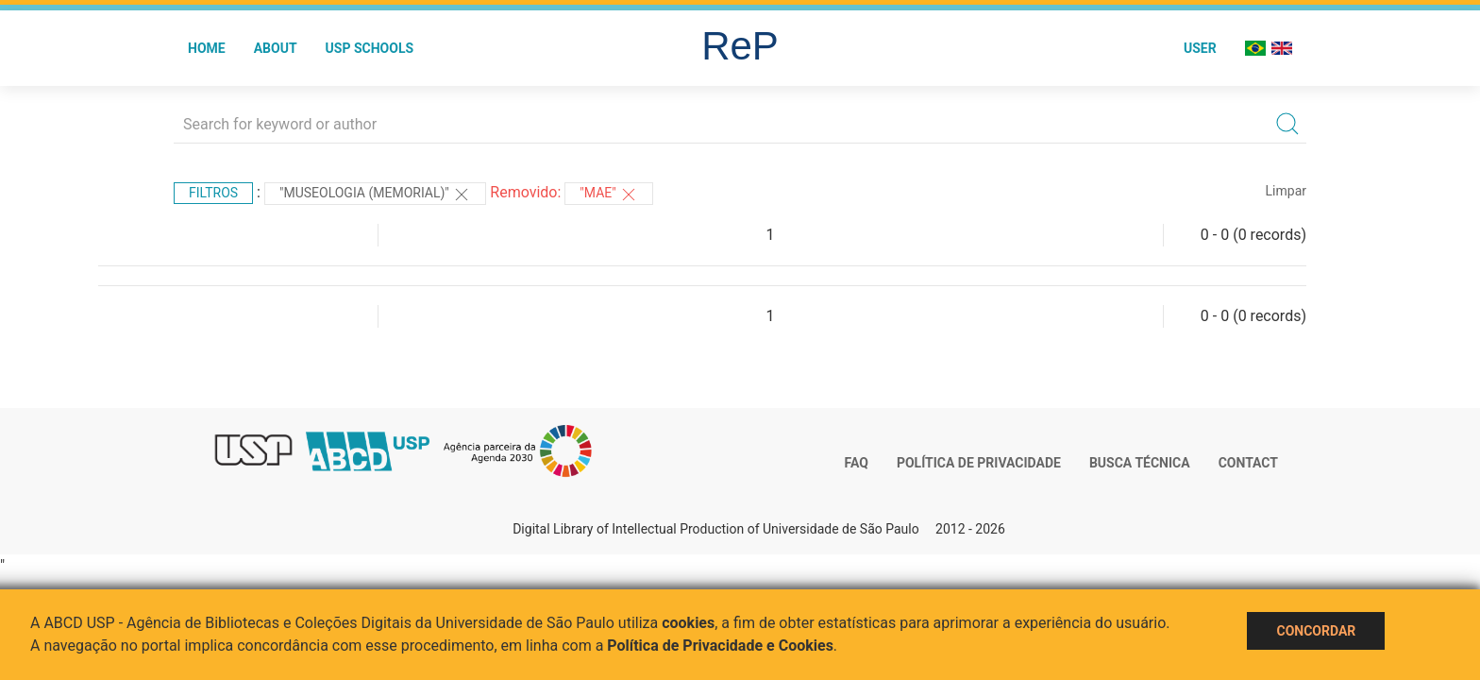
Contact (1248, 462)
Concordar (1315, 630)
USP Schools (370, 48)
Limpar (1286, 190)
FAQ (856, 462)
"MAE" (609, 194)
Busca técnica (1139, 462)
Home (207, 48)
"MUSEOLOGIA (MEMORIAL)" (375, 194)
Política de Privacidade (979, 462)
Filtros (213, 192)
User (1200, 48)
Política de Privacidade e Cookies (720, 645)
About (275, 48)
